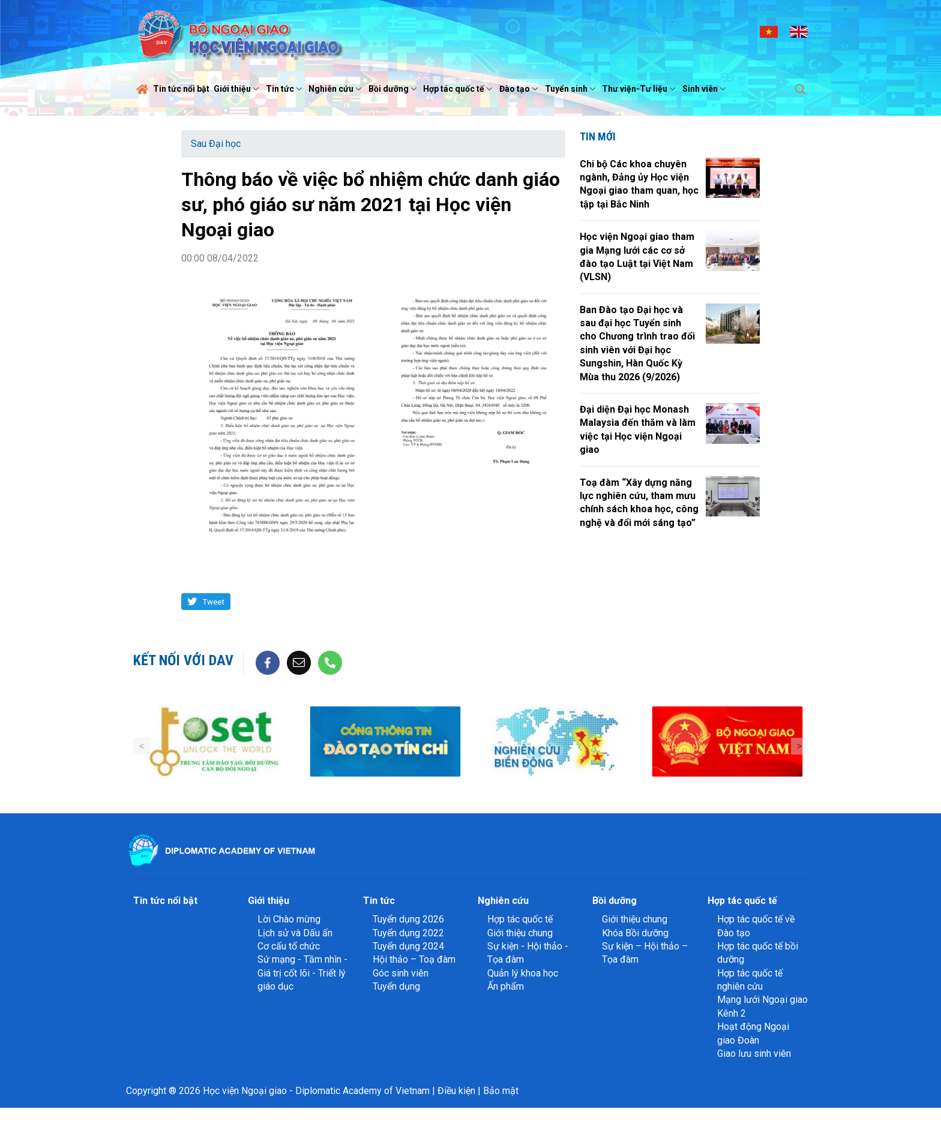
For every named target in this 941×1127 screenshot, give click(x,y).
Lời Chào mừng (288, 919)
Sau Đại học (216, 143)
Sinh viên (705, 88)
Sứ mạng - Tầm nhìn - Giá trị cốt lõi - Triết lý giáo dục (302, 973)
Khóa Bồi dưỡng (635, 933)
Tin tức (285, 88)
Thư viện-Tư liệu (640, 88)
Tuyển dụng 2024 (408, 946)
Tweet (213, 601)
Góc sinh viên (400, 973)
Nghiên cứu (336, 88)
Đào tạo (520, 88)
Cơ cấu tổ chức (288, 946)
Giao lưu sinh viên (754, 1053)
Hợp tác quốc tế (459, 88)
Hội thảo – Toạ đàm (414, 959)
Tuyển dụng (396, 986)
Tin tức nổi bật (181, 89)
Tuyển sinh (571, 88)
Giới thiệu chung (520, 933)
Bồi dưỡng (393, 88)
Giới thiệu (238, 88)
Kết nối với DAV (183, 660)
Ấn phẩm (505, 986)
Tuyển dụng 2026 (408, 919)
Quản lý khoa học (522, 973)
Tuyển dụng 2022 (408, 933)
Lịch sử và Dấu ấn (294, 933)
